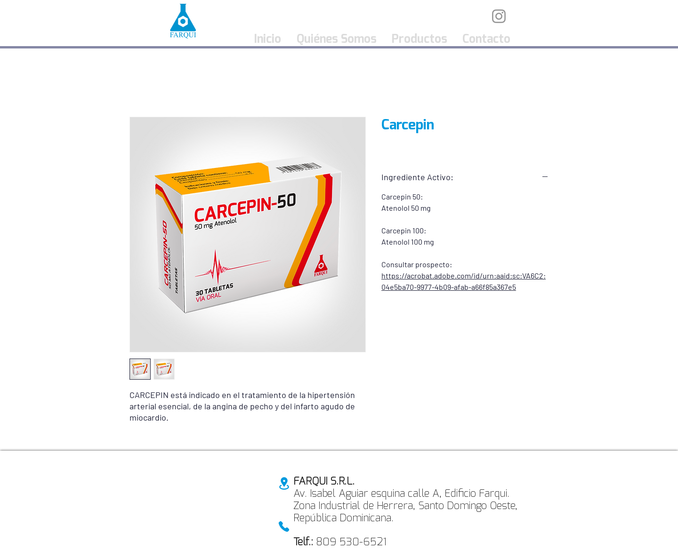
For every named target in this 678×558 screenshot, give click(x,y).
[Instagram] (499, 16)
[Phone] (284, 526)
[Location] (284, 483)
